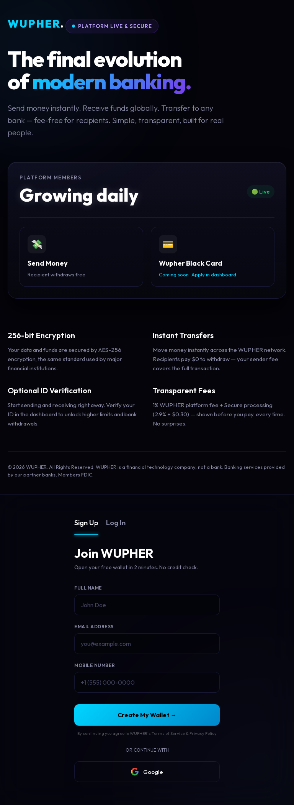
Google (147, 771)
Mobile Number (94, 665)
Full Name (88, 588)
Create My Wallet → (147, 715)
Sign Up (86, 522)
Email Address (94, 626)
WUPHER (36, 24)
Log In (116, 522)
